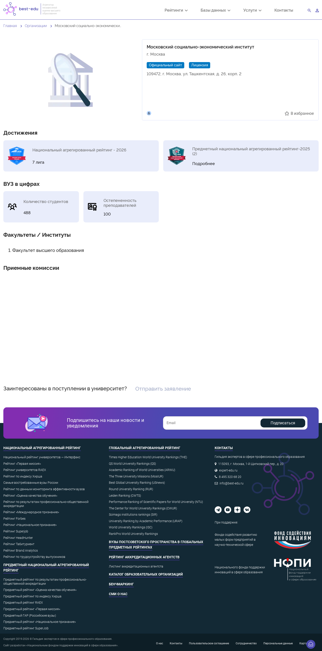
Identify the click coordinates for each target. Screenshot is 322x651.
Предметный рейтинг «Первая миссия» (31, 609)
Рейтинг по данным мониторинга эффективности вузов (44, 489)
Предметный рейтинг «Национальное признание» (39, 622)
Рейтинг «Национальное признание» (30, 525)
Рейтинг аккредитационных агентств (144, 557)
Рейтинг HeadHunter (18, 538)
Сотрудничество (246, 643)
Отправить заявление (163, 388)
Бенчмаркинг (121, 584)
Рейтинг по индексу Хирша (22, 476)
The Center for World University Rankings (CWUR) (143, 508)
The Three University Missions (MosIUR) (136, 476)
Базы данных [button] (215, 10)
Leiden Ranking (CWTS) (125, 495)
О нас (159, 643)
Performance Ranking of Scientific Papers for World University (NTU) (156, 502)
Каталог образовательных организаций (146, 574)
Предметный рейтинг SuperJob (26, 628)
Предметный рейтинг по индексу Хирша (32, 596)
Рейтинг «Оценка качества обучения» (30, 495)
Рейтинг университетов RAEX (24, 470)
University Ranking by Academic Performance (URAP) (145, 521)
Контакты (283, 9)
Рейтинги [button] (176, 10)
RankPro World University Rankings (133, 534)
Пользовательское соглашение (209, 643)
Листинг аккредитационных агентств (136, 566)
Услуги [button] (252, 10)
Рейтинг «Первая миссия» (22, 463)
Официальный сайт (165, 64)
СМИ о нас (118, 594)
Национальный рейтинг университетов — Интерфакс (41, 457)
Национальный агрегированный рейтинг (42, 448)
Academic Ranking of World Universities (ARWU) (142, 470)
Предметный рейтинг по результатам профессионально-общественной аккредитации (45, 581)
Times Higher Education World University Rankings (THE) (148, 457)
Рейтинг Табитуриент (18, 544)
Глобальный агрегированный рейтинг (144, 448)
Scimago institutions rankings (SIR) (133, 514)
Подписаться (283, 423)
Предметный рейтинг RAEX (23, 602)
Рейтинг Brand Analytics (20, 550)
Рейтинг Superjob (15, 531)
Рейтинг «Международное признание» (31, 512)
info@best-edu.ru (232, 483)
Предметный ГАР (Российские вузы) (29, 615)
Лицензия (199, 64)
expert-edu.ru (228, 470)
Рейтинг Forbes (14, 518)
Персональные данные (278, 643)
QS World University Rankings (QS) (132, 463)
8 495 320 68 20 (230, 477)
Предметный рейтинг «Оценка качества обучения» (39, 590)
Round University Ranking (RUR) (131, 489)
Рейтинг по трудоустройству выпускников (34, 557)
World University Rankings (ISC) (131, 527)
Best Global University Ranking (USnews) (137, 482)
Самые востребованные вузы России (30, 482)
